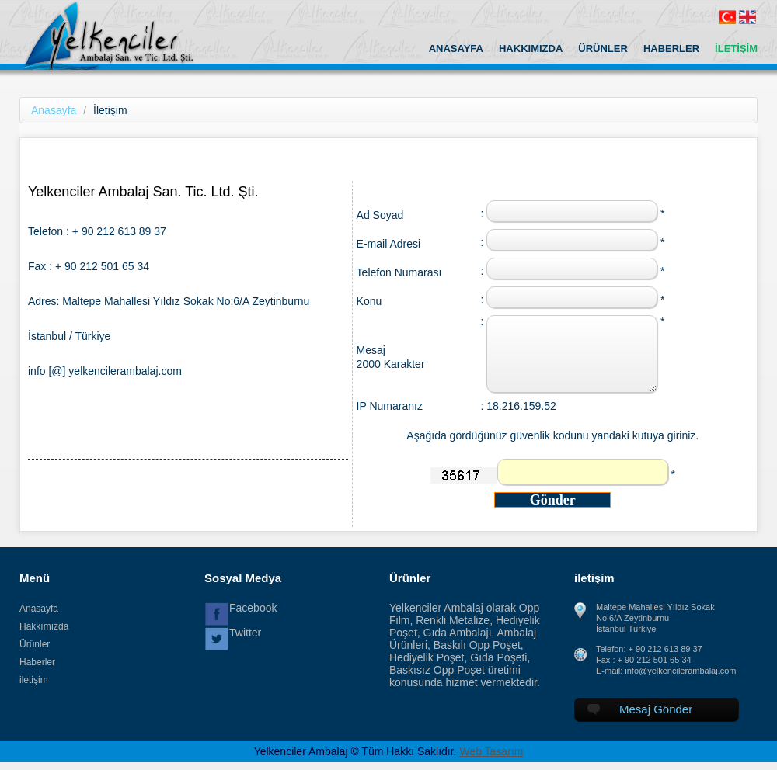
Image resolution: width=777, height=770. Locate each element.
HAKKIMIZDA (531, 48)
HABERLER (671, 48)
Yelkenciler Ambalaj (123, 35)
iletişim (33, 680)
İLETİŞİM (736, 48)
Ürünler (34, 644)
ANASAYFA (456, 48)
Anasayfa (53, 110)
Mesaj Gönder (639, 709)
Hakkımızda (43, 626)
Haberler (37, 662)
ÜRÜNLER (603, 48)
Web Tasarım (491, 751)
